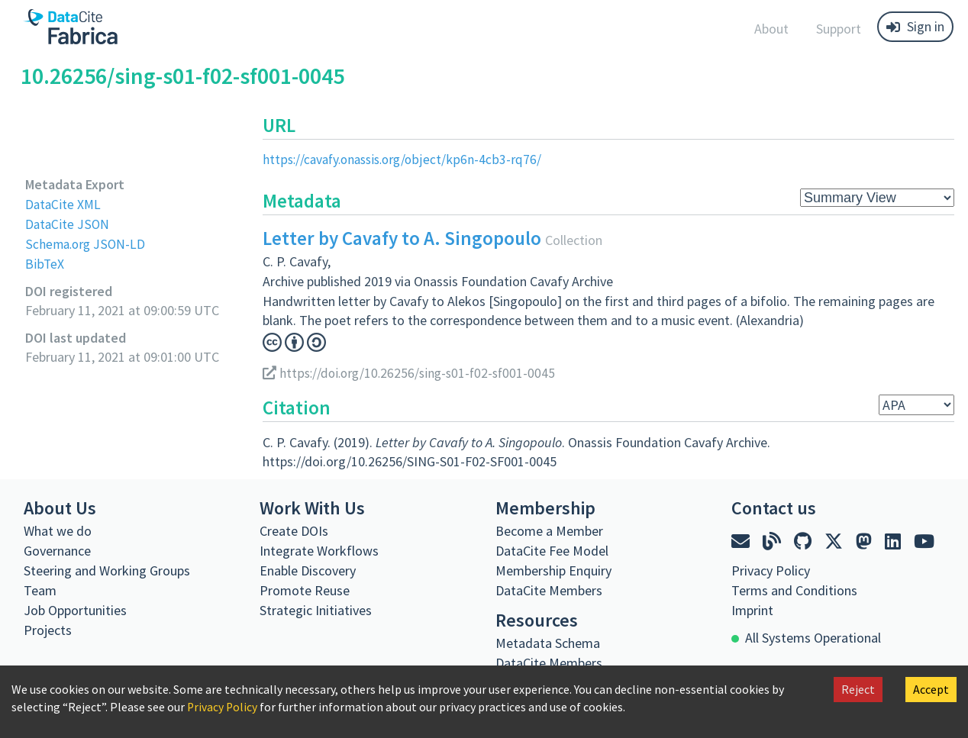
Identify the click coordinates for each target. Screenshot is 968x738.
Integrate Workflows (319, 550)
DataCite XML (64, 204)
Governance (57, 550)
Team (40, 589)
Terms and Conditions (794, 589)
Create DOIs (294, 530)
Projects (48, 629)
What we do (58, 530)
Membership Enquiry (553, 569)
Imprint (752, 609)
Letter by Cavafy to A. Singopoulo (402, 238)
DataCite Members (548, 589)
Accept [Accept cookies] (931, 689)
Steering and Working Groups (107, 569)
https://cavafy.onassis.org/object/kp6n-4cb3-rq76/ (406, 159)
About (771, 28)
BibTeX (44, 263)
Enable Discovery (308, 569)
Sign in (915, 26)
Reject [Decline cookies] (858, 689)
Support (838, 28)
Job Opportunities (75, 609)
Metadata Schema (547, 642)
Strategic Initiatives (316, 609)
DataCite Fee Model (551, 550)
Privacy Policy (223, 706)
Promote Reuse (305, 589)
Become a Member (549, 530)
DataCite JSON (68, 223)
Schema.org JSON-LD (86, 243)
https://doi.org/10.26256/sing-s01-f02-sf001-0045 (413, 372)
